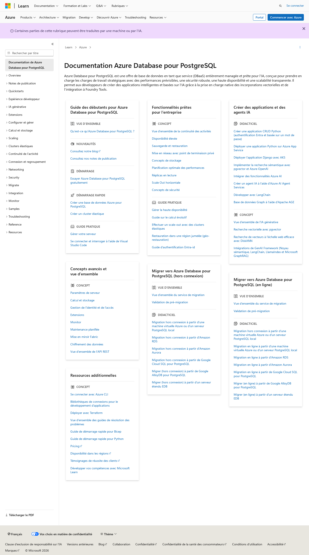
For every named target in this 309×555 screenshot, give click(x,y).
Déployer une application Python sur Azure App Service (265, 148)
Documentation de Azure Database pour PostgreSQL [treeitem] (26, 65)
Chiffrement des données (86, 344)
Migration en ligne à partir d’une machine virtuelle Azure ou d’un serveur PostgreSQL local (265, 348)
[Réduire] (52, 44)
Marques (11, 550)
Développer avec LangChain (252, 195)
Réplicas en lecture (164, 175)
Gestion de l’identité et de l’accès (92, 308)
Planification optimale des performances (178, 168)
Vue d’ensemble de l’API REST (89, 352)
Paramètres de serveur (85, 293)
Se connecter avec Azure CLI (89, 394)
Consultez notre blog (84, 151)
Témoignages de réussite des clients (93, 461)
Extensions (77, 315)
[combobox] (29, 53)
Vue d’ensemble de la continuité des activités (181, 131)
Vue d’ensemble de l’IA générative (256, 222)
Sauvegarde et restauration (170, 146)
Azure (83, 47)
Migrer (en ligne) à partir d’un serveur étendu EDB (263, 396)
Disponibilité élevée (164, 138)
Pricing (74, 446)
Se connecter (295, 5)
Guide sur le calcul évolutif (169, 217)
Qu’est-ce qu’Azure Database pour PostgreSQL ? (102, 131)
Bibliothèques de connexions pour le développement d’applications (94, 403)
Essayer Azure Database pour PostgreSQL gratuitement (97, 180)
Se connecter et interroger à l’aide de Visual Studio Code (99, 243)
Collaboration (121, 544)
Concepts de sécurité (166, 190)
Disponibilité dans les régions (89, 453)
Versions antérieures (80, 544)
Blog (101, 544)
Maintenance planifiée (84, 329)
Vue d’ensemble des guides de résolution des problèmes (99, 422)
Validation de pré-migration (170, 302)
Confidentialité (144, 544)
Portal (260, 17)
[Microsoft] (8, 6)
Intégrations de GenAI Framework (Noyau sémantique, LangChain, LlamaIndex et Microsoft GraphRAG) (266, 252)
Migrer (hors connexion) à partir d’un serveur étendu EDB (181, 384)
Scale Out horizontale (166, 182)
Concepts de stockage (166, 160)
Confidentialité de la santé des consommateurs (193, 544)
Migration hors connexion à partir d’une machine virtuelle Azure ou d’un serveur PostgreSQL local (178, 326)
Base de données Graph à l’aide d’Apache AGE (264, 202)
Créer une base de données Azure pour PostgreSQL (96, 204)
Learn (68, 47)
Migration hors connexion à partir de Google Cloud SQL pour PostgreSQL (181, 362)
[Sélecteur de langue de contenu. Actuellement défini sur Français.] (15, 534)
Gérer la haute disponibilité (169, 210)
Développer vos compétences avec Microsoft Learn (100, 470)
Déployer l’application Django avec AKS (259, 157)
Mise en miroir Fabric (84, 337)
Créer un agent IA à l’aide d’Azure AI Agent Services (262, 185)
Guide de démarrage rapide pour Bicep (95, 431)
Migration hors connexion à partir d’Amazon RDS (181, 339)
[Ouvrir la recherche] (280, 6)
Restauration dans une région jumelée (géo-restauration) (180, 238)
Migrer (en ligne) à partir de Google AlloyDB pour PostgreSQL (262, 385)
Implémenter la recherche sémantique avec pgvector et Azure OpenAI (262, 167)
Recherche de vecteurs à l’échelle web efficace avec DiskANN (264, 239)
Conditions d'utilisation (247, 544)
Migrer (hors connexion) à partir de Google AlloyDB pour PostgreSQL (180, 373)
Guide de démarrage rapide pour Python (97, 439)
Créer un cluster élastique (87, 214)
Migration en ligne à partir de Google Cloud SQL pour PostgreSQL (265, 374)
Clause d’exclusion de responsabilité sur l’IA (33, 544)
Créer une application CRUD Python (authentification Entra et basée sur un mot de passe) (264, 135)
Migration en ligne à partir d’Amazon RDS (261, 357)
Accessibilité (275, 544)
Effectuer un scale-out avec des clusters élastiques (178, 226)
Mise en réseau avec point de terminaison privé (183, 153)
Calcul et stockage (82, 300)
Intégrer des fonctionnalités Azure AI (258, 176)
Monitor (75, 322)
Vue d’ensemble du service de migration (178, 295)
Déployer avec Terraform (86, 413)
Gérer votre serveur (83, 234)
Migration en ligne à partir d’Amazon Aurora (263, 365)
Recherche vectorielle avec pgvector (257, 229)
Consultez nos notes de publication (93, 158)
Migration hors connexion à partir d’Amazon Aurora (181, 350)
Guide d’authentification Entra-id (173, 247)
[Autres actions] (300, 47)
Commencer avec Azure (285, 17)
